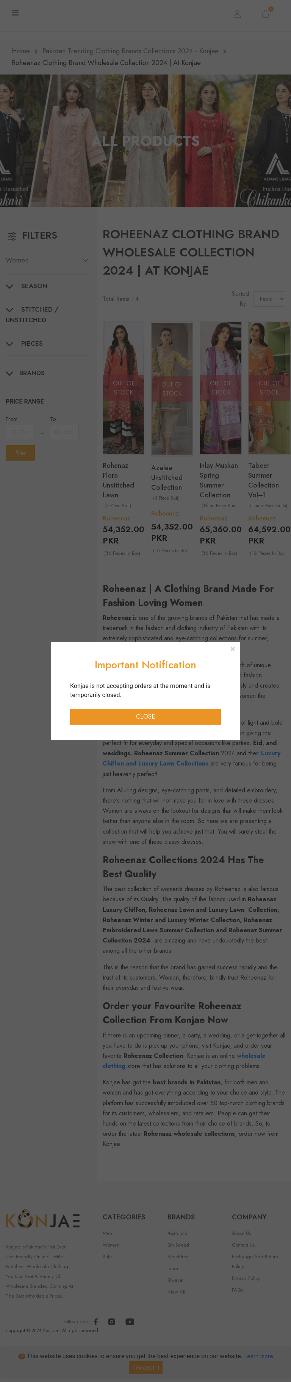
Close (145, 716)
